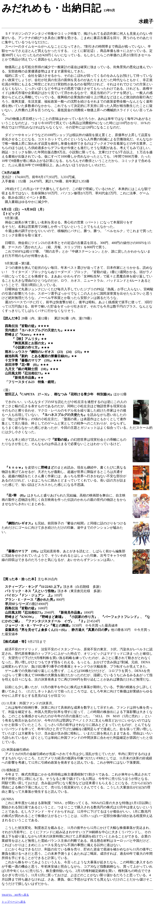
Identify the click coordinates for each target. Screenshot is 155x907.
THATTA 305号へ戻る (15, 894)
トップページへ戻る (14, 901)
